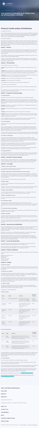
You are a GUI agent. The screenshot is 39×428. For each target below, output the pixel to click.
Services (3, 394)
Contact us (4, 409)
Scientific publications (8, 418)
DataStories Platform (6, 400)
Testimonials (5, 412)
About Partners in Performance (10, 388)
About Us (3, 406)
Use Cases (4, 391)
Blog (2, 415)
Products (4, 397)
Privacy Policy (23, 425)
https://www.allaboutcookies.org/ (27, 373)
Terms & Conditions (32, 425)
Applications (5, 421)
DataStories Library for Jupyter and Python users (14, 403)
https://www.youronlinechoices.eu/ (7, 376)
